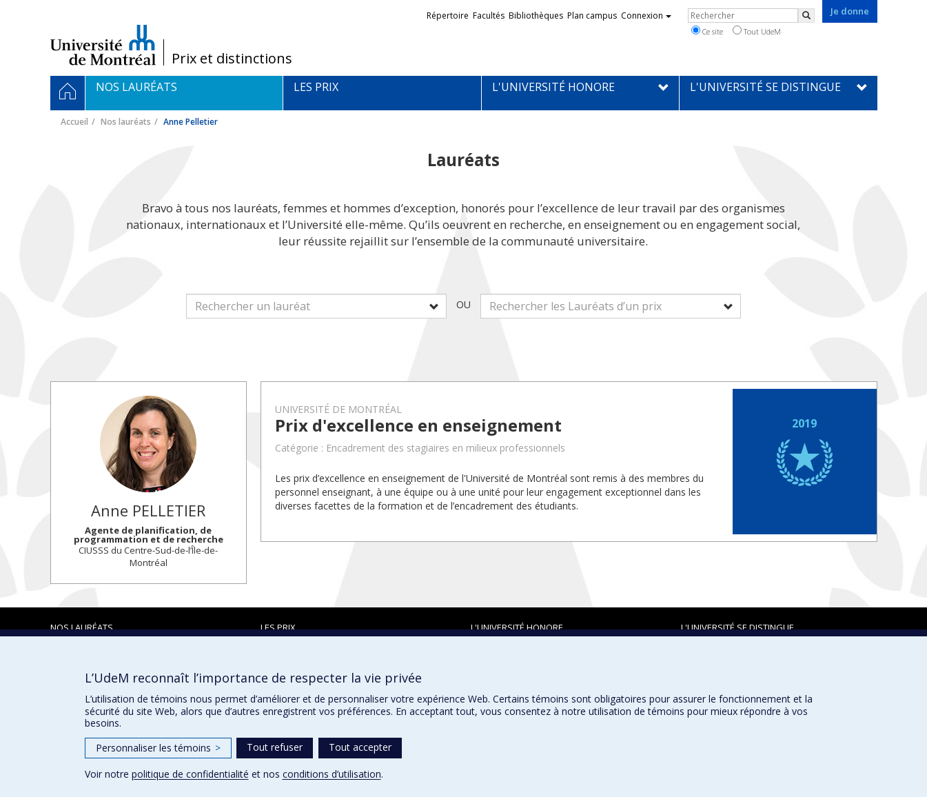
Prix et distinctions (232, 58)
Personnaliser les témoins (158, 747)
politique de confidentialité (190, 773)
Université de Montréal (103, 44)
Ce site (707, 31)
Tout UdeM (757, 31)
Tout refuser (275, 747)
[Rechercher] (806, 15)
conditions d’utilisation (332, 773)
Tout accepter (360, 747)
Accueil (74, 122)
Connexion (646, 15)
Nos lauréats (126, 122)
